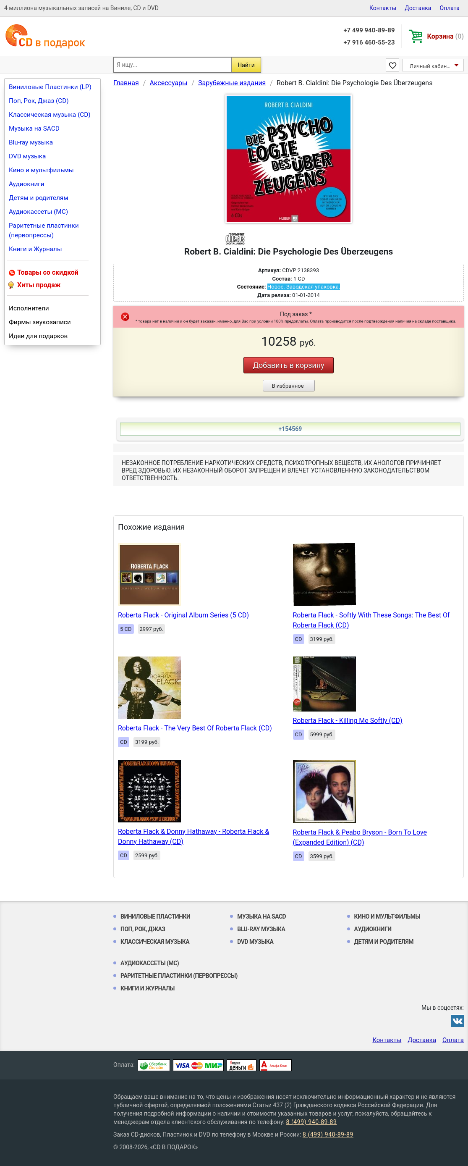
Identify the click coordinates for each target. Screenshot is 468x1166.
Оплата (449, 8)
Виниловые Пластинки (155, 916)
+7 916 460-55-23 (369, 42)
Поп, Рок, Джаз (142, 929)
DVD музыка (27, 156)
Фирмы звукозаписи (40, 322)
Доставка (418, 8)
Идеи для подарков (38, 336)
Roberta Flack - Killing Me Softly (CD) (348, 721)
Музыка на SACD (34, 128)
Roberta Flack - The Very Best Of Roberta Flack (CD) (195, 728)
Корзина (445, 36)
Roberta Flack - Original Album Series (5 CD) (183, 615)
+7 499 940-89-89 (369, 30)
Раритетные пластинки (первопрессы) (44, 230)
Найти (246, 65)
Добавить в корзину (288, 365)
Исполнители (29, 308)
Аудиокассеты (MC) (38, 211)
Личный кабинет (431, 66)
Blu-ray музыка (31, 142)
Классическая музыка (154, 941)
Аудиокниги (26, 184)
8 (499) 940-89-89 (311, 1122)
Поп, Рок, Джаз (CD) (39, 101)
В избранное (287, 386)
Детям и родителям (38, 198)
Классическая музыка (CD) (50, 114)
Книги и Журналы (35, 249)
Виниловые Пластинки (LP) (50, 87)
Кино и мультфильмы (41, 170)
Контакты (382, 8)
